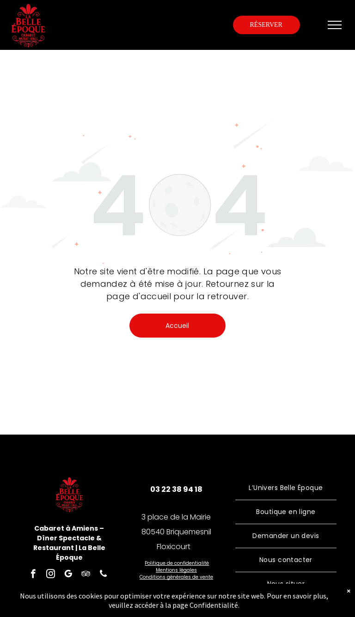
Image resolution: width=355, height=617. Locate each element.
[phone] (103, 575)
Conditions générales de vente (176, 577)
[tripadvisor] (85, 575)
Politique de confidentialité (177, 563)
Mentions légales (176, 570)
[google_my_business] (68, 575)
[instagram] (50, 575)
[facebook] (33, 575)
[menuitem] (286, 488)
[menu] (335, 25)
